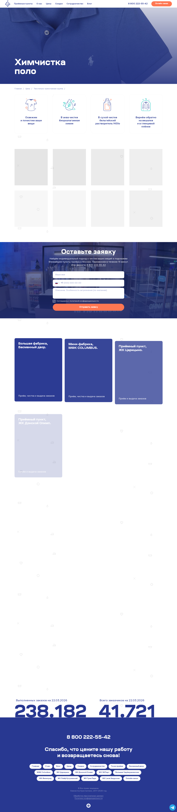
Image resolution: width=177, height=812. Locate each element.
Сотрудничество (75, 4)
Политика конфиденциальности (89, 798)
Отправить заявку (88, 307)
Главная (18, 89)
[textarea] (88, 293)
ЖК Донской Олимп (84, 772)
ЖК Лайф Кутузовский (68, 778)
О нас (39, 4)
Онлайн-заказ (132, 778)
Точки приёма (117, 766)
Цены (48, 4)
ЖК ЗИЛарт (104, 772)
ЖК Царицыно (62, 772)
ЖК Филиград (45, 778)
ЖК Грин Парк (90, 778)
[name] (88, 274)
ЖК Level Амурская (111, 778)
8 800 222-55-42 (138, 4)
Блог (89, 4)
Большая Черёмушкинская (127, 772)
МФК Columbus (43, 772)
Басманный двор (136, 766)
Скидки (59, 4)
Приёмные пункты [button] (23, 4)
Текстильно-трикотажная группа (48, 89)
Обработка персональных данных (88, 796)
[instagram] (88, 806)
